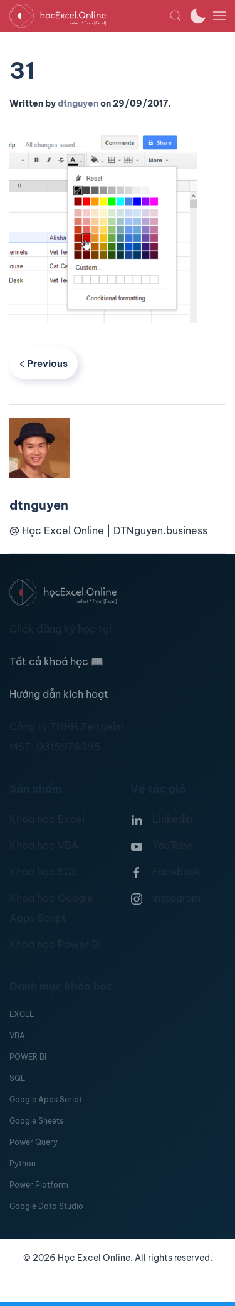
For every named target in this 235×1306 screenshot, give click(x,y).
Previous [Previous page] (43, 363)
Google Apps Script (45, 1099)
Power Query (33, 1142)
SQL (17, 1078)
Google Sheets (36, 1120)
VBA (17, 1035)
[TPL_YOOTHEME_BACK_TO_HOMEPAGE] (89, 15)
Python (22, 1163)
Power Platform (38, 1184)
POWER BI (27, 1056)
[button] (175, 15)
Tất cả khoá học (56, 661)
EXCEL (21, 1014)
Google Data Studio (46, 1206)
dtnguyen (78, 103)
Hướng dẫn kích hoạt (58, 694)
